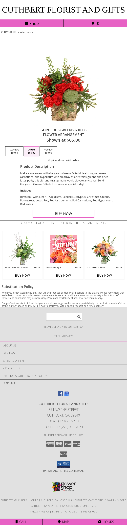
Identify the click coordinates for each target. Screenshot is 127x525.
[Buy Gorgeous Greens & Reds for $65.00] (63, 214)
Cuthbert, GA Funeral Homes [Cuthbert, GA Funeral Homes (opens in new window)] (19, 500)
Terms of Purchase (64, 511)
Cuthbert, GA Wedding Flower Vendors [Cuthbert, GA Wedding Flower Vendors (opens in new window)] (100, 500)
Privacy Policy (39, 511)
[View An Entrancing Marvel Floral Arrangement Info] (22, 248)
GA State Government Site (79, 505)
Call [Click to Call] (21, 522)
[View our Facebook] (60, 395)
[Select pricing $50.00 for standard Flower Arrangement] (14, 151)
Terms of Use (88, 511)
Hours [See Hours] (106, 522)
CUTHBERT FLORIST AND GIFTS (63, 9)
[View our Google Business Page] (66, 395)
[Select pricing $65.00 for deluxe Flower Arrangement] (31, 151)
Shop (32, 23)
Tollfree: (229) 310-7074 (63, 427)
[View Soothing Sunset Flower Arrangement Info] (104, 248)
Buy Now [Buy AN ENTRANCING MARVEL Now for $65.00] (22, 275)
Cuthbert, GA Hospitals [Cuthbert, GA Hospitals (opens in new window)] (56, 500)
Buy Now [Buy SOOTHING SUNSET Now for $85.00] (104, 275)
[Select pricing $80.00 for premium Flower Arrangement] (48, 151)
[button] (63, 464)
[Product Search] (64, 317)
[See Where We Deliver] (63, 335)
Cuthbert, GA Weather (45, 505)
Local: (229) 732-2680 (63, 421)
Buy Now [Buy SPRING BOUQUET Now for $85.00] (63, 275)
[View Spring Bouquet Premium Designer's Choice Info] (63, 249)
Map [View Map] (63, 522)
